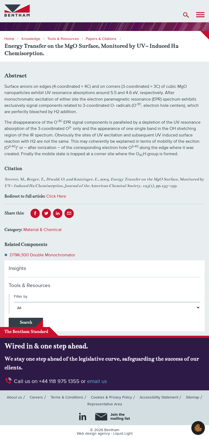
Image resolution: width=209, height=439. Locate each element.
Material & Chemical (42, 230)
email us (97, 381)
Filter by (20, 296)
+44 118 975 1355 (59, 381)
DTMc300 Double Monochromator (42, 255)
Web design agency (94, 433)
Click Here (56, 196)
